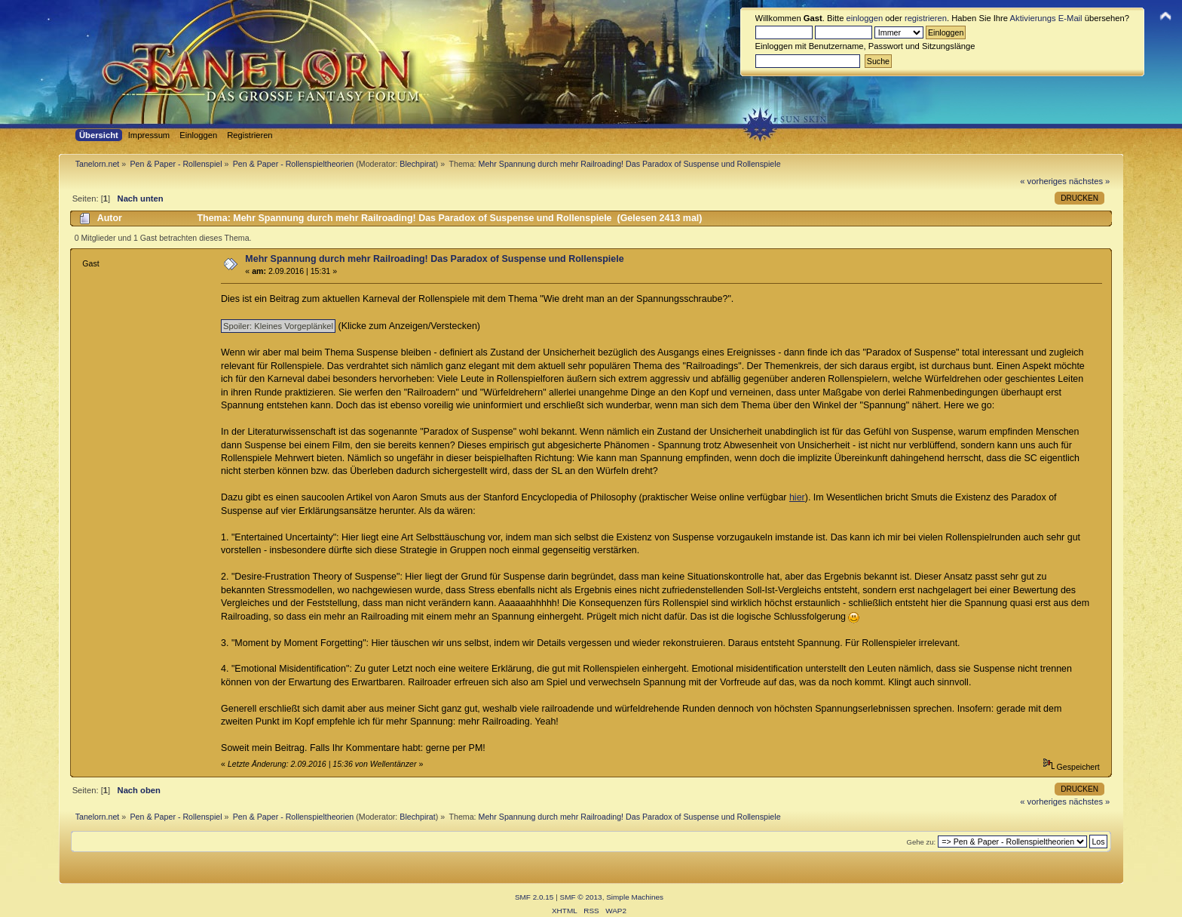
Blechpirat (417, 163)
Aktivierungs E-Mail (1046, 18)
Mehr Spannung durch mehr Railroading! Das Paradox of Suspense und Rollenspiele (434, 259)
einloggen (865, 18)
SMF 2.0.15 (534, 897)
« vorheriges (1043, 181)
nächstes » (1089, 181)
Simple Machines (634, 897)
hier (797, 497)
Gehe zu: (920, 842)
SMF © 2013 (581, 897)
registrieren (926, 18)
